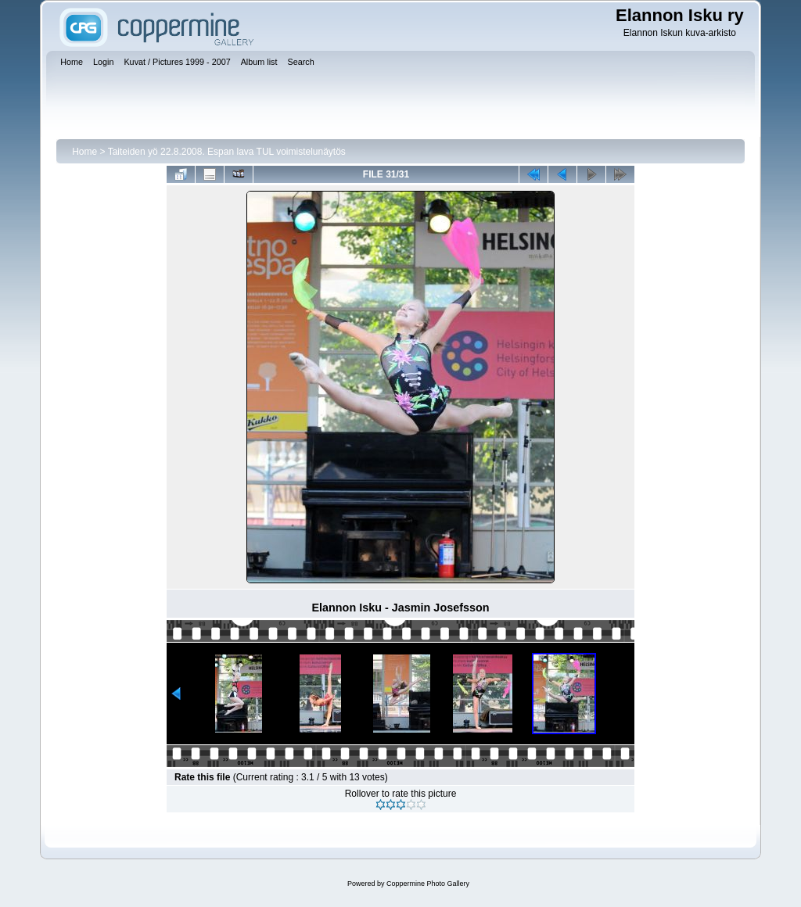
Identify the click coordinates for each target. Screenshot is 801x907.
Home (84, 151)
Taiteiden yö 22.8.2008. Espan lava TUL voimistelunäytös (227, 151)
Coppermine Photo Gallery (427, 883)
